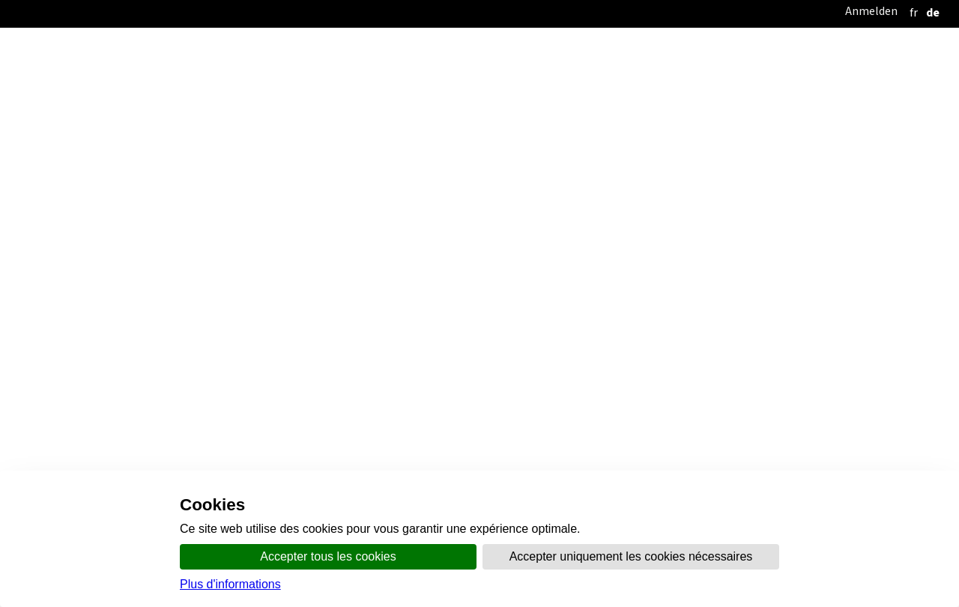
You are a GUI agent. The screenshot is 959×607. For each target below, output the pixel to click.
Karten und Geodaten (371, 220)
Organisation (382, 163)
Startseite (303, 163)
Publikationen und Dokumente (221, 220)
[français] (914, 12)
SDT (34, 281)
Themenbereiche (699, 193)
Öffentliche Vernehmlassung (280, 193)
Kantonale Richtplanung (439, 193)
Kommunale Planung (579, 193)
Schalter (661, 163)
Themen (604, 163)
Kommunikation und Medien (501, 163)
